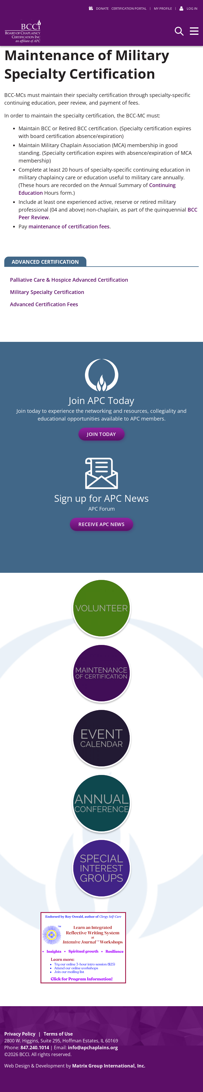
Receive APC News (101, 524)
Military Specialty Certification (47, 292)
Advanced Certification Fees (44, 304)
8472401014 (35, 1047)
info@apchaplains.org (93, 1047)
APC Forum (101, 508)
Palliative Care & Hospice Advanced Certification (69, 279)
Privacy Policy (19, 1034)
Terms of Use (58, 1034)
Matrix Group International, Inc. (108, 1066)
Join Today (101, 434)
